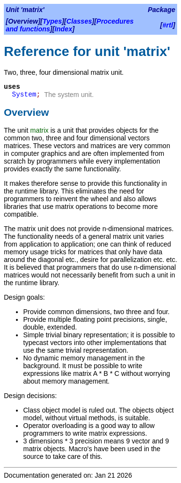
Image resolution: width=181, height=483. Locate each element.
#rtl (168, 25)
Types (52, 21)
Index (63, 29)
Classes (79, 21)
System (24, 94)
